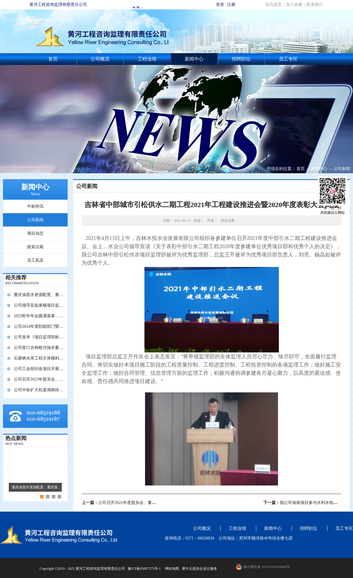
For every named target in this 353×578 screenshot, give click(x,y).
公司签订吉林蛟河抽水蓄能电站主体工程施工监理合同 (39, 347)
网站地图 (171, 569)
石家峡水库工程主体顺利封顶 (39, 358)
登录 (220, 4)
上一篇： (133, 502)
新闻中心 (319, 169)
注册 (231, 4)
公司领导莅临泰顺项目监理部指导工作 (39, 305)
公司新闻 (342, 169)
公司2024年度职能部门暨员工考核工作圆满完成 (39, 326)
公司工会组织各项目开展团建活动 (39, 369)
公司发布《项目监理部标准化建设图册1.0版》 (39, 337)
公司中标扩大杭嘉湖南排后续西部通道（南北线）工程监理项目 (39, 390)
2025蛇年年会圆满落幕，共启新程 (39, 316)
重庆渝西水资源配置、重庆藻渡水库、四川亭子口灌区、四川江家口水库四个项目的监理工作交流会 (39, 295)
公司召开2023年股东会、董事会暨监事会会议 (39, 379)
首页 (53, 58)
